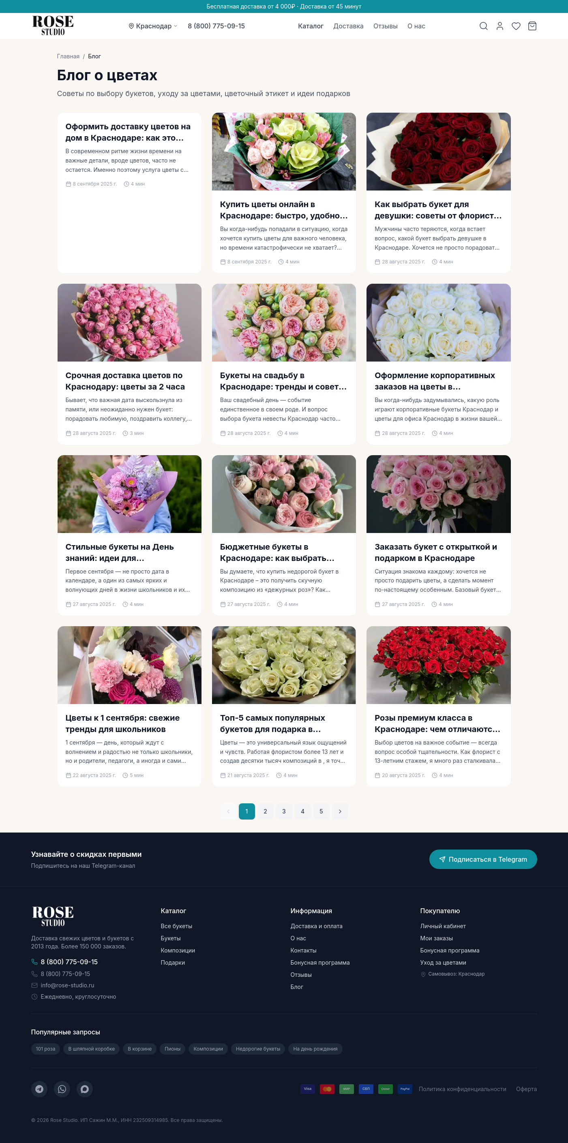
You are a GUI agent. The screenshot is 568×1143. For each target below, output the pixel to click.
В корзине (140, 1049)
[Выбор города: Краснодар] (153, 26)
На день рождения (315, 1049)
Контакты (304, 950)
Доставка (348, 26)
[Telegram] (39, 1089)
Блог (297, 986)
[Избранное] (516, 26)
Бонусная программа (320, 962)
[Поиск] (484, 26)
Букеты (171, 938)
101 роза (46, 1049)
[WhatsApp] (62, 1089)
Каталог (311, 26)
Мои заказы (436, 938)
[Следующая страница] (340, 811)
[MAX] (85, 1089)
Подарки (173, 962)
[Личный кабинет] (500, 26)
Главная (68, 56)
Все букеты (177, 926)
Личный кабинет (443, 926)
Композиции (178, 950)
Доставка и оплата (317, 926)
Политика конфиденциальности (462, 1088)
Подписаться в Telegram (483, 859)
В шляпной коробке (91, 1049)
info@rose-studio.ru (62, 985)
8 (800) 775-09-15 (216, 26)
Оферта (526, 1088)
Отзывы (385, 26)
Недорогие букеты (258, 1049)
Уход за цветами (443, 962)
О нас (416, 26)
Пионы (172, 1049)
